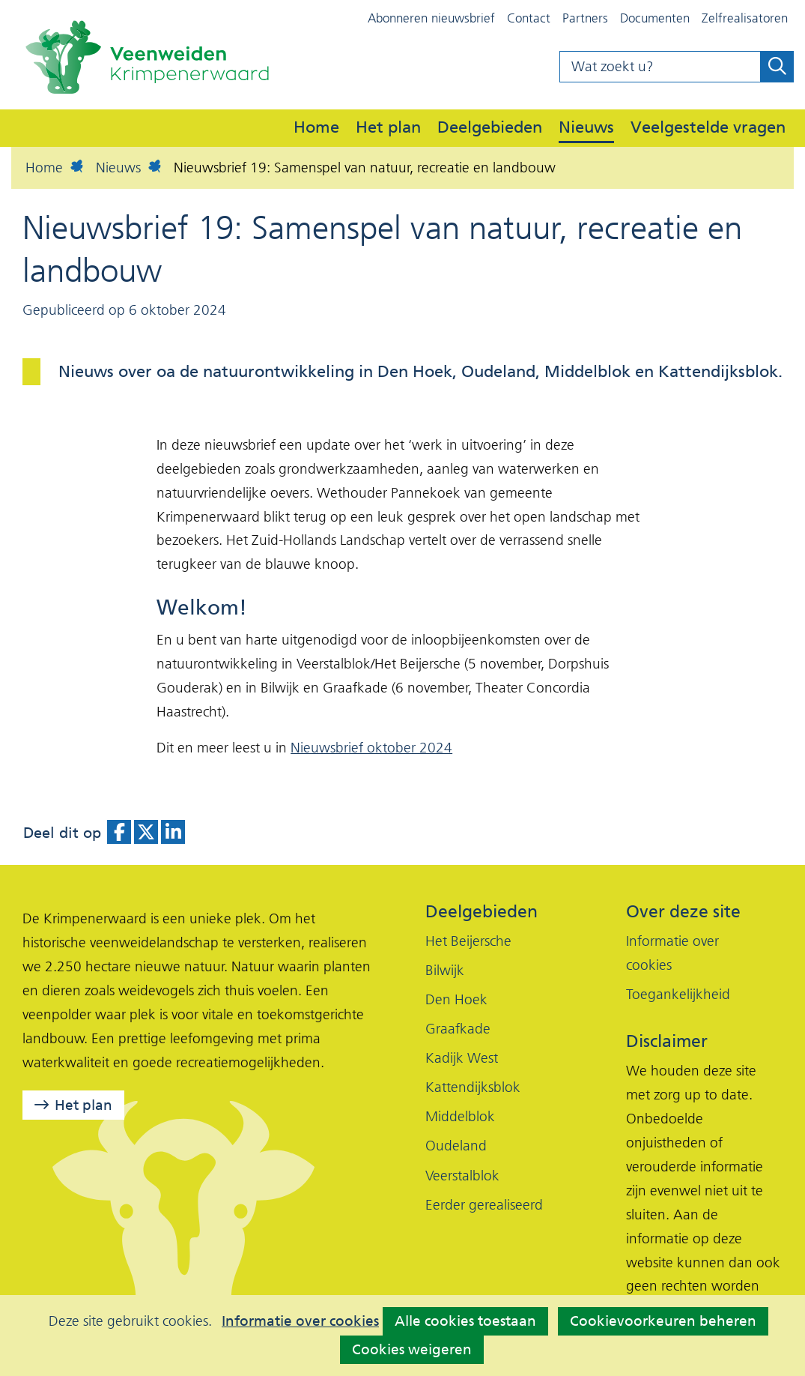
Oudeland (456, 1145)
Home (316, 126)
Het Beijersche (468, 941)
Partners (585, 17)
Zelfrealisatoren (745, 17)
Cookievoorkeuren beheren (663, 1321)
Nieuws (586, 126)
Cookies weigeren (412, 1349)
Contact (528, 17)
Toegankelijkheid (678, 994)
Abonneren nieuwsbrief (431, 17)
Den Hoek (456, 999)
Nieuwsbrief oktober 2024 (371, 747)
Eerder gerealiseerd (484, 1204)
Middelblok (460, 1116)
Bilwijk (444, 970)
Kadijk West (461, 1057)
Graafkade (457, 1028)
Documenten (655, 17)
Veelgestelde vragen (708, 126)
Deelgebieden (489, 126)
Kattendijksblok (472, 1087)
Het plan (388, 126)
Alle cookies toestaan (465, 1321)
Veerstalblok (462, 1175)
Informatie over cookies (300, 1321)
